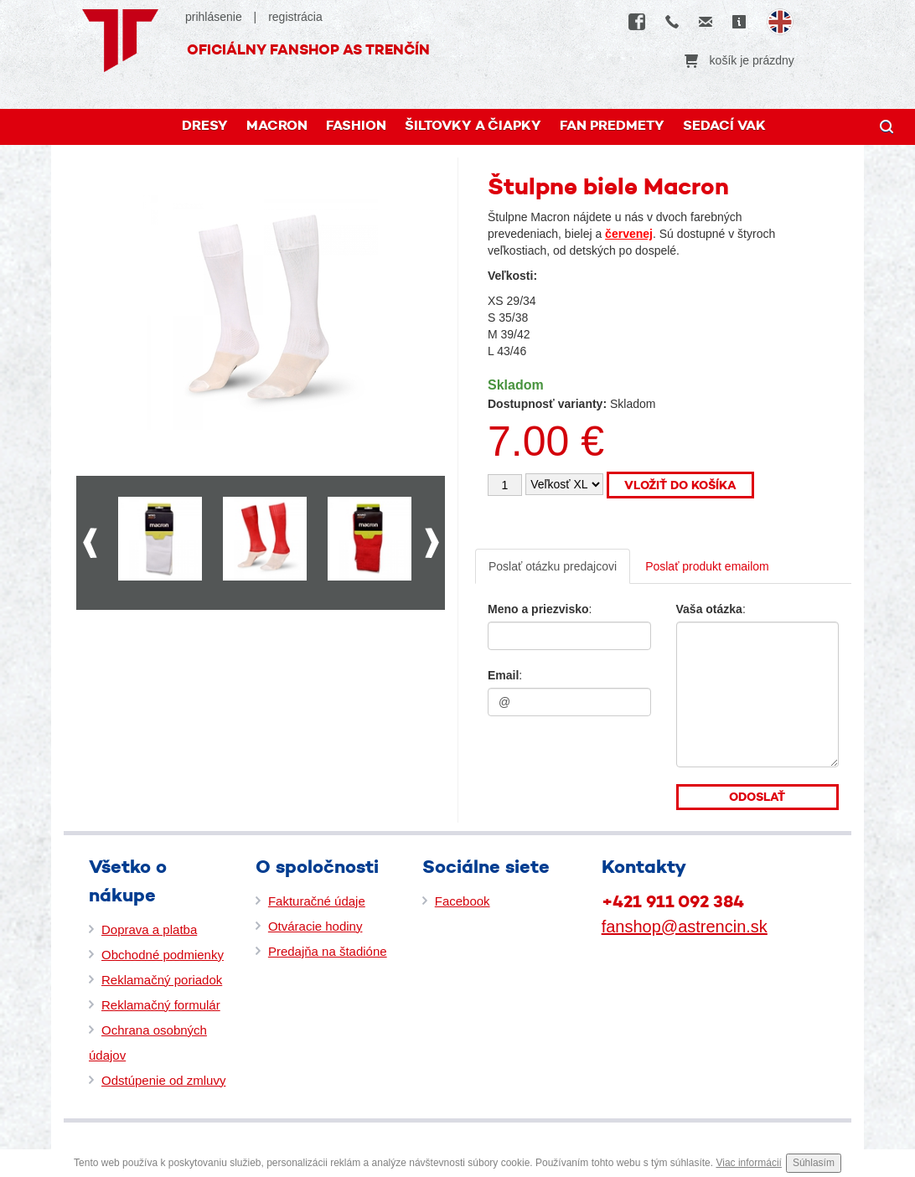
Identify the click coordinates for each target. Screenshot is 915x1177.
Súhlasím (814, 1163)
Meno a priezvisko (538, 609)
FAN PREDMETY (612, 125)
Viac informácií (748, 1163)
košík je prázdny (739, 61)
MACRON (277, 125)
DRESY (205, 125)
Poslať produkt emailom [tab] (707, 566)
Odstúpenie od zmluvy (163, 1080)
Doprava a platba (149, 929)
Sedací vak (724, 125)
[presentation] (589, 759)
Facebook (462, 901)
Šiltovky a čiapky (473, 125)
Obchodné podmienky (162, 954)
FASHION (356, 125)
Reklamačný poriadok (161, 980)
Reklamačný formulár (160, 1005)
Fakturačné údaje (316, 901)
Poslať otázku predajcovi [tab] (553, 566)
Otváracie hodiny (315, 926)
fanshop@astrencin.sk (685, 926)
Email (503, 675)
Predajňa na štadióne (327, 951)
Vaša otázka (709, 609)
